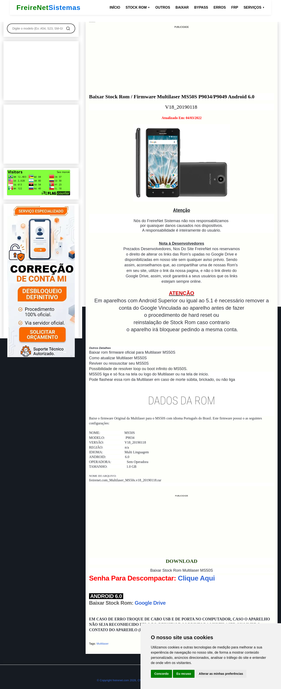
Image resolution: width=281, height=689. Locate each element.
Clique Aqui (196, 578)
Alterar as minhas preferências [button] (221, 673)
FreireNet (48, 8)
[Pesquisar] (68, 28)
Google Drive (150, 603)
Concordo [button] (161, 673)
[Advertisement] (181, 59)
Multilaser (103, 643)
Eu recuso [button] (183, 673)
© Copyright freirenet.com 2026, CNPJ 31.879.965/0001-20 (134, 680)
